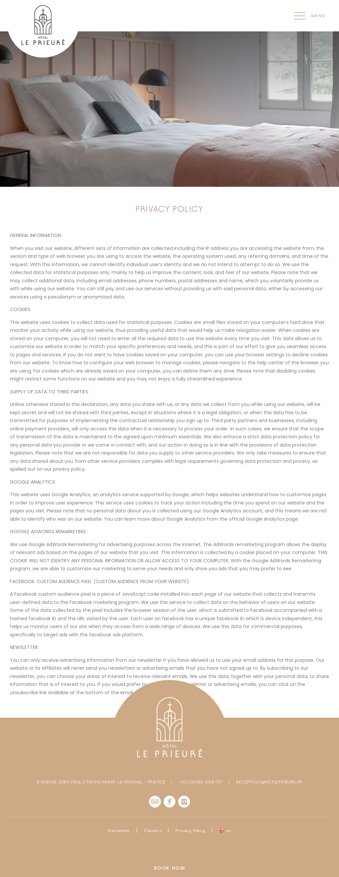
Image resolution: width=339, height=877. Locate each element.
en (229, 830)
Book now (169, 868)
